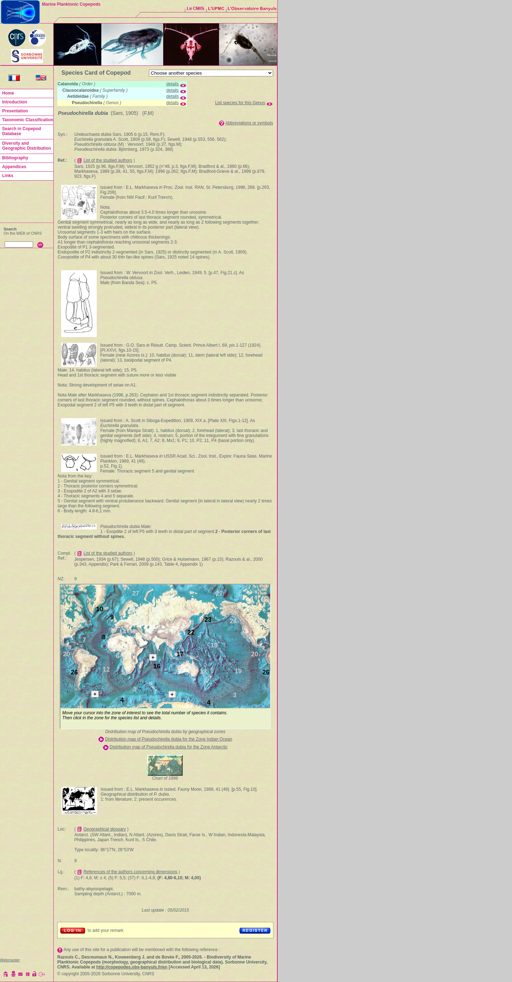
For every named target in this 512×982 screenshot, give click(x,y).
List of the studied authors (108, 160)
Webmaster (10, 960)
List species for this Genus (240, 102)
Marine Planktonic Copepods (71, 4)
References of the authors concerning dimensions (130, 871)
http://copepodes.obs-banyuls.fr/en (131, 967)
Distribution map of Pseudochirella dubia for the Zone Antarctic (169, 746)
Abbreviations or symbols (249, 123)
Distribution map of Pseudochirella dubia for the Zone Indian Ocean (168, 739)
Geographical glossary (105, 829)
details (172, 83)
